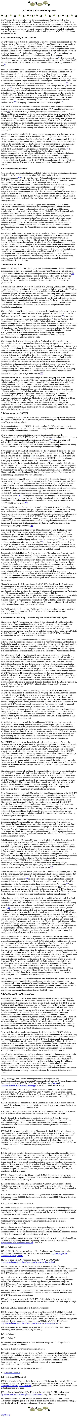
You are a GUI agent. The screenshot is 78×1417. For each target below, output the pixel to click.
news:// (12, 1373)
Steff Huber (5, 1415)
